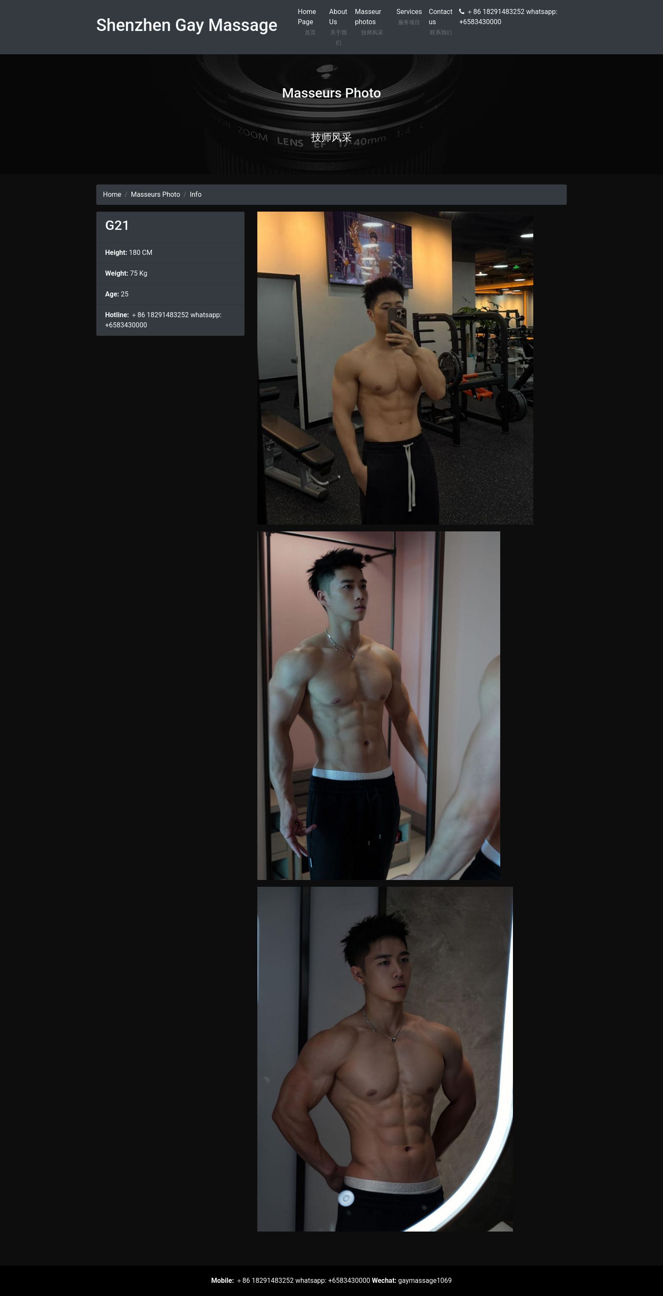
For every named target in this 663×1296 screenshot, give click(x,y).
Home (112, 194)
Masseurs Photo (155, 194)
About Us (338, 27)
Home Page (310, 22)
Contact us (441, 22)
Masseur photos (372, 22)
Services (409, 17)
